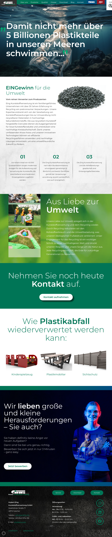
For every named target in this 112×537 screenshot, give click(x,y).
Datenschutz (28, 531)
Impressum (13, 531)
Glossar (53, 2)
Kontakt (80, 2)
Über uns (24, 2)
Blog (72, 2)
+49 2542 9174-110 (22, 515)
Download (63, 2)
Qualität (44, 2)
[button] (3, 533)
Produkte (34, 2)
